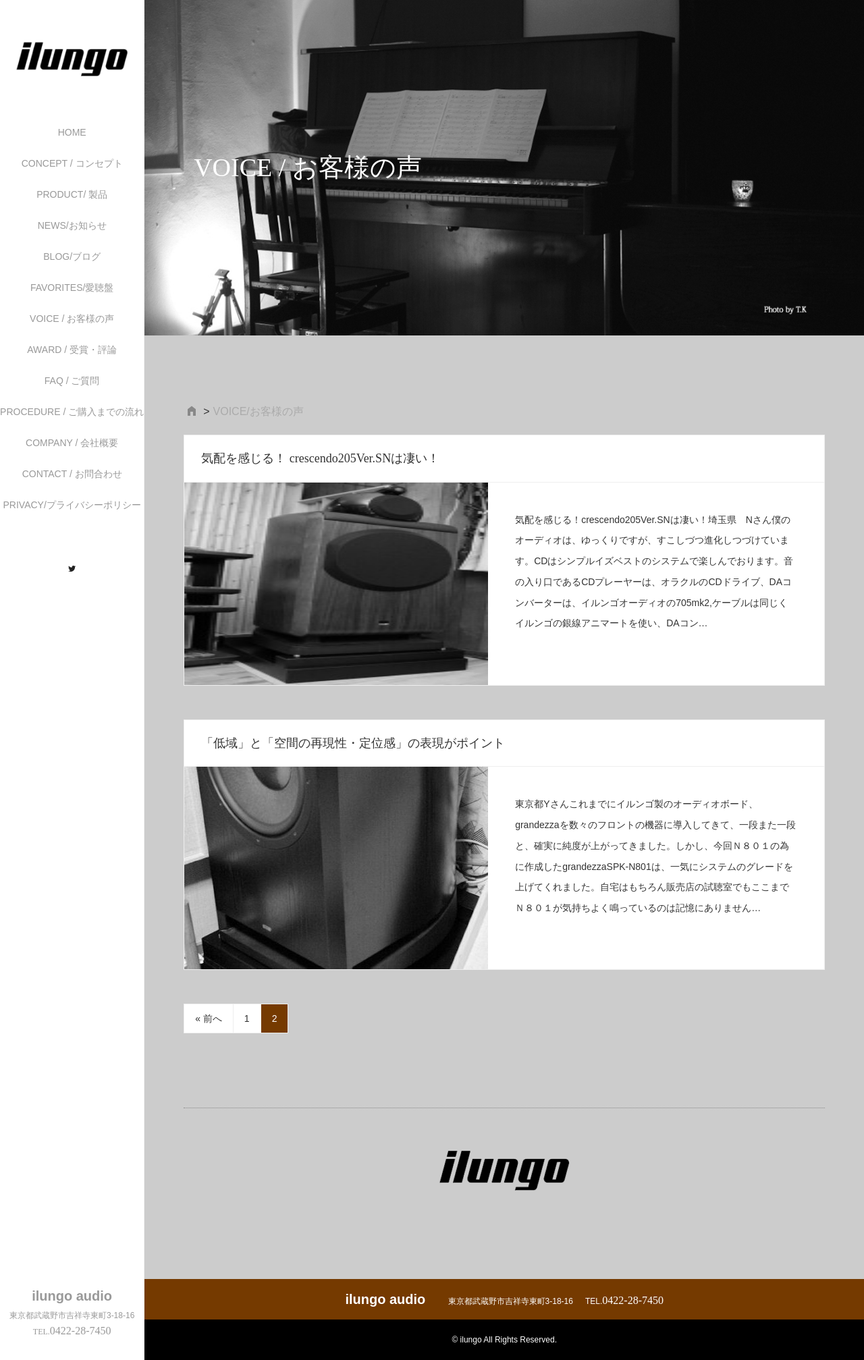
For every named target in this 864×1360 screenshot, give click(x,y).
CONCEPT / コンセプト (72, 163)
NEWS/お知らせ (72, 225)
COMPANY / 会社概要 (72, 442)
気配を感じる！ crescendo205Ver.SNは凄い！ (320, 458)
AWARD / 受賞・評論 (72, 349)
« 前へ (208, 1018)
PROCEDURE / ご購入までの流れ (72, 411)
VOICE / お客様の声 (72, 318)
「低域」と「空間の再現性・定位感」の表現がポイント (353, 743)
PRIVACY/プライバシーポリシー (72, 504)
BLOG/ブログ (72, 256)
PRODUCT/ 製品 (71, 194)
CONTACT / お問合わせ (72, 473)
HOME (72, 132)
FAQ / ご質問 (72, 380)
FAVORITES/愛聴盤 (71, 287)
